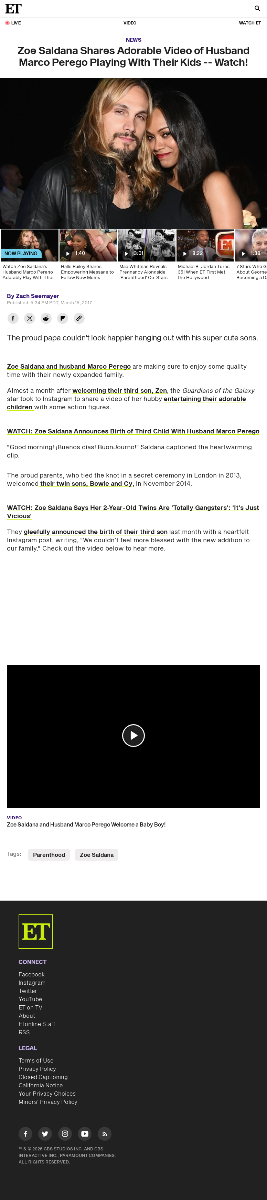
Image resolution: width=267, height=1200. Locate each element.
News (133, 40)
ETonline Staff (37, 1024)
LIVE (16, 23)
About (27, 1016)
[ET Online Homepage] (15, 8)
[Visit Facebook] (25, 1135)
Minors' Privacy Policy (48, 1102)
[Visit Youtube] (85, 1135)
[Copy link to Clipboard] (79, 319)
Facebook (32, 975)
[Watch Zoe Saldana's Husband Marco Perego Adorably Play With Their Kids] (29, 257)
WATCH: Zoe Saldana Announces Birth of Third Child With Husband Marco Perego (133, 431)
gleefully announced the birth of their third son (96, 532)
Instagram (32, 983)
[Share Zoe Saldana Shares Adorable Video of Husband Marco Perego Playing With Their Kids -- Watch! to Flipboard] (62, 319)
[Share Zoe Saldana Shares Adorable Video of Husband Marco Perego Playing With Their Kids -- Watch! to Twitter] (29, 319)
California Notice (41, 1085)
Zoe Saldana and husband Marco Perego (69, 366)
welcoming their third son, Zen (119, 391)
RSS (24, 1032)
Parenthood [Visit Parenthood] (49, 855)
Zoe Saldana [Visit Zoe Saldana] (97, 855)
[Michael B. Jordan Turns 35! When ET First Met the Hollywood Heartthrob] (204, 257)
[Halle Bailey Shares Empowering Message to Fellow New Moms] (87, 257)
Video (130, 23)
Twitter (28, 991)
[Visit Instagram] (65, 1135)
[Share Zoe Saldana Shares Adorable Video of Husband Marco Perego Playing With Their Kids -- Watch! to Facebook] (13, 319)
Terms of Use (36, 1061)
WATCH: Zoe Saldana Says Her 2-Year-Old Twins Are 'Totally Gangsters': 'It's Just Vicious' (133, 512)
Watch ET (250, 23)
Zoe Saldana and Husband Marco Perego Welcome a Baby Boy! (86, 824)
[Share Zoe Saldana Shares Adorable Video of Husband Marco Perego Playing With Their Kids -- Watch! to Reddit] (46, 319)
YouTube (30, 999)
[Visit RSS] (104, 1135)
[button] (133, 735)
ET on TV (30, 1008)
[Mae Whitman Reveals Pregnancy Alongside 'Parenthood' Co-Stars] (146, 257)
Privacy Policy (37, 1069)
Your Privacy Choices (47, 1094)
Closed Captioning (43, 1077)
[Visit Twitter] (45, 1135)
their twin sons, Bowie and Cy (85, 484)
